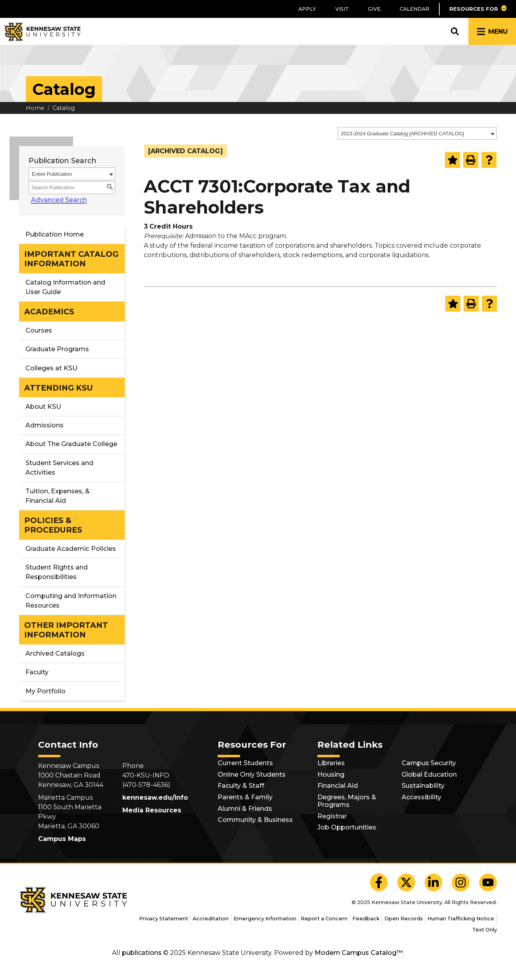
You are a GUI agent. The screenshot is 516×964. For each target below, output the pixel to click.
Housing (330, 774)
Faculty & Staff (241, 785)
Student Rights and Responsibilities (56, 572)
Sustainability (423, 785)
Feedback (366, 919)
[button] (477, 9)
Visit (342, 9)
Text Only (484, 930)
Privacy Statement (163, 919)
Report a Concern (324, 919)
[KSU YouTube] (488, 882)
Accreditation (211, 919)
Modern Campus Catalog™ (359, 952)
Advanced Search (57, 200)
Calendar (414, 9)
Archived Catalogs (55, 653)
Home (35, 108)
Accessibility (421, 797)
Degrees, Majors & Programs (346, 800)
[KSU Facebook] (379, 882)
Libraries (331, 763)
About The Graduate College (71, 444)
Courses (38, 330)
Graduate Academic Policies (70, 548)
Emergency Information (265, 919)
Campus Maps (62, 839)
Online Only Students (252, 774)
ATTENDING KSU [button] (58, 388)
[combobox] (417, 133)
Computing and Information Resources (70, 600)
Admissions (44, 425)
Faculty (36, 672)
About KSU (43, 406)
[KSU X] (406, 882)
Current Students (245, 763)
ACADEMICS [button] (49, 311)
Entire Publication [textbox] (52, 174)
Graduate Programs (57, 349)
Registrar (332, 816)
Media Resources (151, 810)
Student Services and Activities (59, 467)
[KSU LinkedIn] (434, 882)
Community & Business (255, 820)
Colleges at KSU (51, 368)
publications (142, 952)
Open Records (404, 919)
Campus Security (429, 763)
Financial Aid (337, 785)
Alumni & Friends (245, 808)
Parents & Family (245, 797)
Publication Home (54, 234)
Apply (307, 9)
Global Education (429, 774)
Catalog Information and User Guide (65, 287)
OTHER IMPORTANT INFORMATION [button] (66, 629)
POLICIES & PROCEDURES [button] (53, 525)
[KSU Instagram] (461, 882)
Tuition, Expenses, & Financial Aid (57, 495)
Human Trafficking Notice (460, 919)
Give (374, 9)
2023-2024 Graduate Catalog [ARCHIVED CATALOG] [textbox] (402, 134)
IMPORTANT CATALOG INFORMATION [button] (71, 258)
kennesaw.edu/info (155, 797)
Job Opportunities (346, 827)
